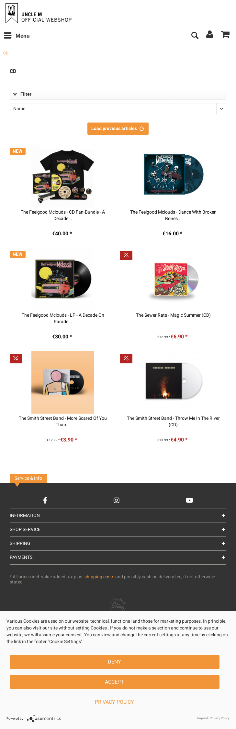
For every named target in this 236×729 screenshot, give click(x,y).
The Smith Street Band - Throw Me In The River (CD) (173, 421)
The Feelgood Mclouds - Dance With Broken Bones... (173, 215)
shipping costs (99, 576)
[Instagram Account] (116, 500)
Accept (114, 682)
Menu (17, 35)
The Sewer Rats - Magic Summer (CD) (173, 315)
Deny (114, 662)
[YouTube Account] (189, 500)
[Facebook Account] (45, 500)
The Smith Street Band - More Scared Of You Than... (63, 421)
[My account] (210, 35)
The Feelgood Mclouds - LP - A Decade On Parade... (63, 318)
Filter (22, 94)
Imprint (202, 718)
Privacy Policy (114, 702)
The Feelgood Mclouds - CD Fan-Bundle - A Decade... (63, 215)
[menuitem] (16, 35)
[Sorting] (118, 108)
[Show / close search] (194, 35)
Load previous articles (118, 127)
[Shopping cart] (225, 35)
